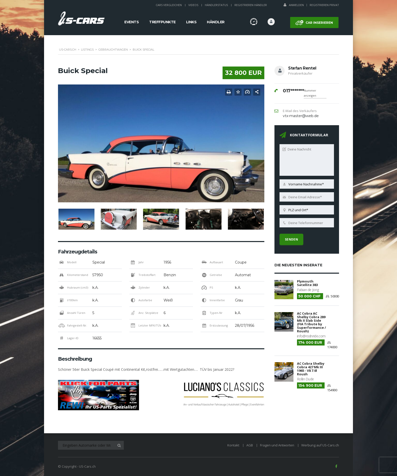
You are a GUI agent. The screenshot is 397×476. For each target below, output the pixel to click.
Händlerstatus (216, 5)
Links (191, 22)
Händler (216, 22)
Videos (193, 5)
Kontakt (233, 445)
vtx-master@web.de (301, 116)
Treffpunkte (162, 22)
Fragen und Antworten (277, 445)
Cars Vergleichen (169, 5)
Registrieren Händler (250, 5)
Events (131, 22)
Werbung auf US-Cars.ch (320, 445)
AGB (249, 445)
